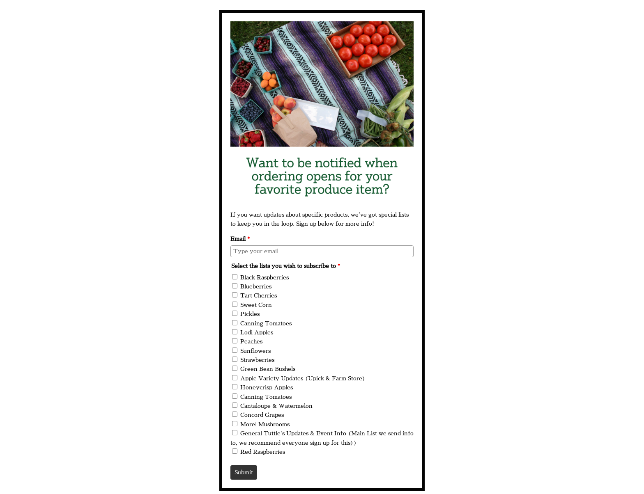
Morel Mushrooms (265, 424)
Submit (244, 472)
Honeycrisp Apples (266, 387)
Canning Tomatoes (266, 323)
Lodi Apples (256, 332)
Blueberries (255, 286)
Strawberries (257, 360)
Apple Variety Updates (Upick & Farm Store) (303, 378)
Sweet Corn (256, 305)
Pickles (250, 314)
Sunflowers (255, 351)
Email (240, 239)
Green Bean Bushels (267, 369)
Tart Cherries (258, 295)
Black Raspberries (264, 277)
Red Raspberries (262, 452)
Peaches (251, 341)
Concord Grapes (262, 415)
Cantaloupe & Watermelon (276, 406)
